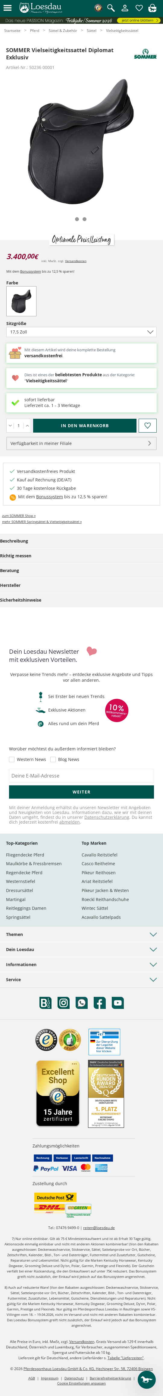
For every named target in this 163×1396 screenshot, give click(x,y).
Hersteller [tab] (10, 585)
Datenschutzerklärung (106, 817)
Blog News (68, 759)
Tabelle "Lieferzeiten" (126, 1357)
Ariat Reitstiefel (97, 881)
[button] (7, 8)
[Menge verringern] (10, 425)
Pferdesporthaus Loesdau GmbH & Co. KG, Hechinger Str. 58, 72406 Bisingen (88, 1368)
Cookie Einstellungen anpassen (81, 1383)
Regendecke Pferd (24, 872)
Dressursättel (19, 890)
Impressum (49, 1378)
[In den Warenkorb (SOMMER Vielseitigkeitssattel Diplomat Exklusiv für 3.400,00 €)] (84, 426)
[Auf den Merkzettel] (148, 426)
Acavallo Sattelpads (101, 917)
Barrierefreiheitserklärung (110, 1378)
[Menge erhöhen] (27, 425)
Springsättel (18, 917)
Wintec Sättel (95, 908)
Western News (31, 759)
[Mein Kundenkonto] (125, 11)
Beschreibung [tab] (14, 541)
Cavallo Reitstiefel (100, 855)
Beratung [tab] (9, 570)
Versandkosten (75, 261)
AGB (31, 1378)
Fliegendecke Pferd (25, 855)
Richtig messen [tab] (15, 556)
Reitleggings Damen (26, 908)
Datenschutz (74, 1378)
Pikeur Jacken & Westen (105, 890)
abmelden (69, 822)
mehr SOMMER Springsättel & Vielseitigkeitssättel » (42, 521)
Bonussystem (30, 271)
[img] (152, 10)
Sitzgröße (26, 323)
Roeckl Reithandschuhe (105, 899)
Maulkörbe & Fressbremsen (34, 863)
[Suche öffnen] (111, 8)
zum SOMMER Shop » (19, 515)
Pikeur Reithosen (99, 872)
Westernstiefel (20, 881)
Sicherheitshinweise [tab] (20, 600)
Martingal (16, 899)
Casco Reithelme (98, 863)
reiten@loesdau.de (99, 1227)
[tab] (77, 219)
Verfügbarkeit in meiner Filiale (41, 443)
